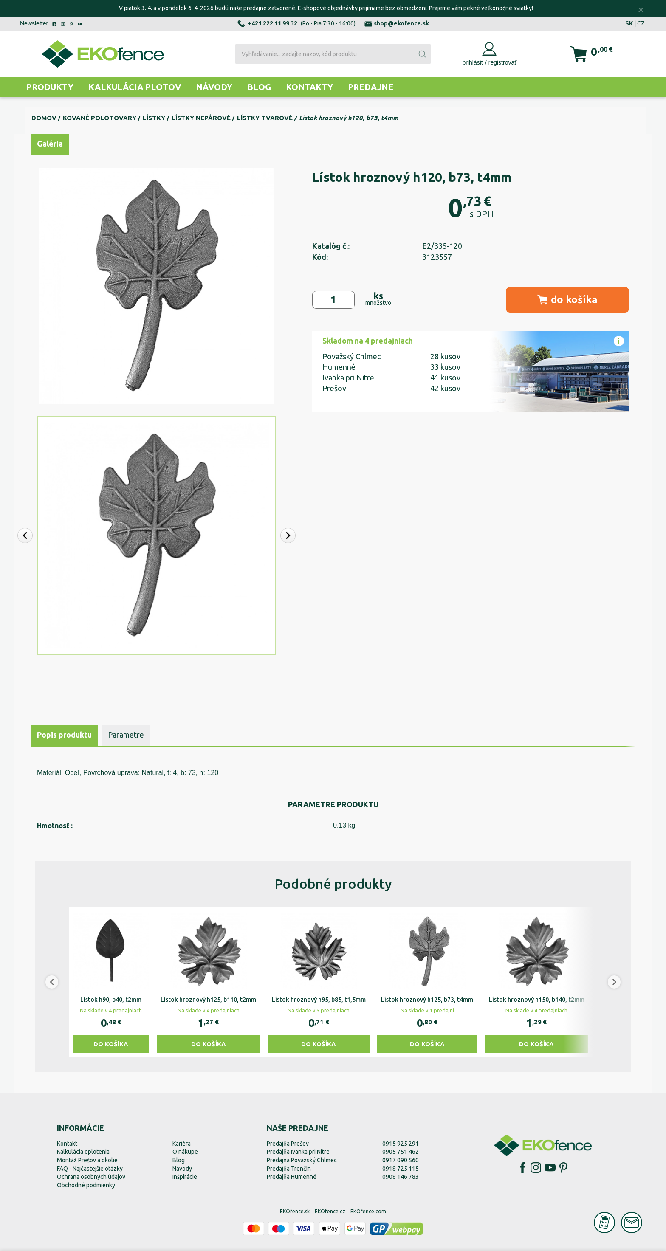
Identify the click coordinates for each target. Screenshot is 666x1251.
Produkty (49, 87)
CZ (641, 23)
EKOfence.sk (295, 1211)
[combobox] (333, 54)
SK (629, 23)
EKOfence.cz (330, 1211)
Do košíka (110, 1044)
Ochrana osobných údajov (91, 1176)
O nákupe (185, 1151)
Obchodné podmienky (86, 1185)
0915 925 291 (400, 1143)
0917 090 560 (400, 1160)
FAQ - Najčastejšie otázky (90, 1168)
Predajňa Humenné (291, 1176)
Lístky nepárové (201, 117)
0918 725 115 (400, 1168)
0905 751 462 (400, 1151)
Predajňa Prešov (288, 1143)
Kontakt (67, 1143)
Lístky (154, 117)
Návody (214, 87)
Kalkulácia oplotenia (83, 1151)
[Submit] (421, 54)
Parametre (126, 734)
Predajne (371, 87)
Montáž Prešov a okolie (87, 1160)
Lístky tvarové (265, 117)
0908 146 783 (400, 1176)
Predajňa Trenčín (289, 1168)
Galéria (50, 143)
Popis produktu (64, 734)
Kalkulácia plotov (134, 87)
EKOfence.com (368, 1211)
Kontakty (309, 87)
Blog (259, 87)
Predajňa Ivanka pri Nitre (298, 1151)
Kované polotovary (99, 117)
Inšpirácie (184, 1176)
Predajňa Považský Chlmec (302, 1160)
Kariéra (181, 1143)
